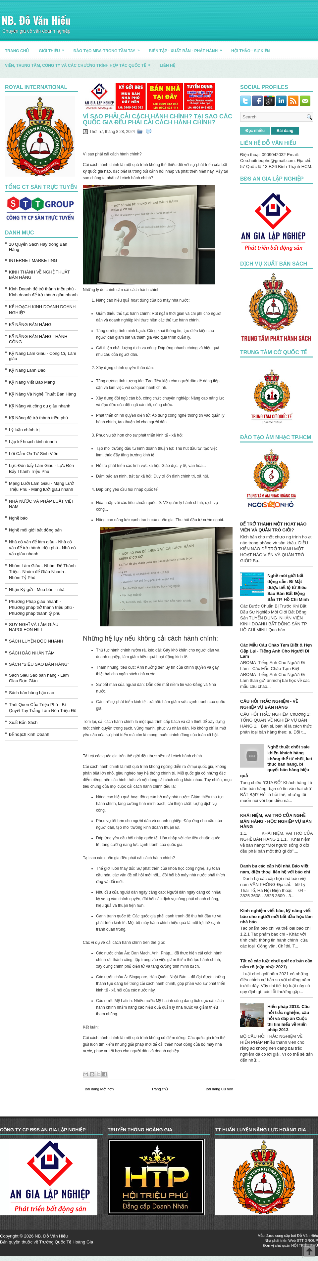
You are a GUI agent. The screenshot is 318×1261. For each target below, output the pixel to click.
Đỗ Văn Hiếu (307, 1236)
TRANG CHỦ (17, 51)
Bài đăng (285, 130)
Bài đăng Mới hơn (99, 1089)
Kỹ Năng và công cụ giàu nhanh (40, 405)
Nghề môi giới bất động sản (35, 529)
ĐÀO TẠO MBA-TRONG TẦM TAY (109, 48)
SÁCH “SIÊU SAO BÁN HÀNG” (39, 664)
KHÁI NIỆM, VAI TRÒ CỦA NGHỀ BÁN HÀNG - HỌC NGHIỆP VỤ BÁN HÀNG (276, 821)
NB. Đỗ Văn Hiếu (36, 20)
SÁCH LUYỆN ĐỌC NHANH (36, 641)
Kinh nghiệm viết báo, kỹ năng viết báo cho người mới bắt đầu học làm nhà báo (276, 916)
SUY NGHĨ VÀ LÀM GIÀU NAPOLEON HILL (33, 627)
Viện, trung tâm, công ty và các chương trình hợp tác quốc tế (80, 63)
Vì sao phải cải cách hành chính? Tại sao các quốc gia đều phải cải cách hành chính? (157, 119)
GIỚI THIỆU (53, 48)
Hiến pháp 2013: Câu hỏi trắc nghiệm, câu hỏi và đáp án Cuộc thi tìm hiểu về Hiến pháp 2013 (288, 1018)
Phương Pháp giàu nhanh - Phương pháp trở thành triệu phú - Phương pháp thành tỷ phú (42, 607)
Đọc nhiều (255, 130)
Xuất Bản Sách (23, 722)
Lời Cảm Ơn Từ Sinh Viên (33, 453)
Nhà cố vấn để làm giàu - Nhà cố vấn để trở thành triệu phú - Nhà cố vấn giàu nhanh (42, 547)
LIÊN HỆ (167, 65)
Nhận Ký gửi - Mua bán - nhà (37, 589)
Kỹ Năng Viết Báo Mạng (32, 382)
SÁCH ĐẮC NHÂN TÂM (32, 653)
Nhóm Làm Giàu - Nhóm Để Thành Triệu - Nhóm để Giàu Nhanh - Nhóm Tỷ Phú (42, 571)
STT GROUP (307, 1240)
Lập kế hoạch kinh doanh (33, 441)
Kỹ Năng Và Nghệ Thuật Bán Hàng (42, 394)
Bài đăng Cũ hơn (219, 1089)
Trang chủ (159, 1089)
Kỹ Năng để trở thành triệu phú (38, 417)
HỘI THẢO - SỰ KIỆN (250, 51)
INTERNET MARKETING (33, 260)
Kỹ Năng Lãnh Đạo (27, 370)
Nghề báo (18, 518)
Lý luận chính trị (24, 429)
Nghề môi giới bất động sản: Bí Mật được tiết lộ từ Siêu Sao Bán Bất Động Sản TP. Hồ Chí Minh (288, 587)
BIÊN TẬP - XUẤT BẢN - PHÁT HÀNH (187, 48)
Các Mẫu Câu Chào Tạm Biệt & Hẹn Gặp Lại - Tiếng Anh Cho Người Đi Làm (276, 651)
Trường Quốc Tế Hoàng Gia (66, 1242)
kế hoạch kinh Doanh (29, 734)
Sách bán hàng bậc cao (31, 692)
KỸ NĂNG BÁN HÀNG (30, 324)
